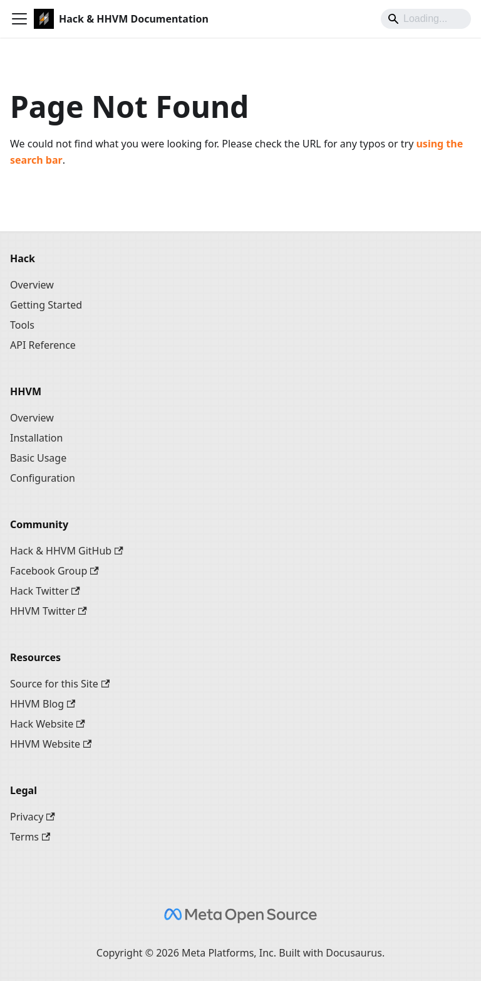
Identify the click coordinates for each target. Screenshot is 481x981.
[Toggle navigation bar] (19, 18)
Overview (32, 285)
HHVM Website (50, 744)
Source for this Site (60, 684)
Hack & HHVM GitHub (66, 551)
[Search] (426, 19)
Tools (22, 325)
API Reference (43, 345)
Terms (30, 837)
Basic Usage (38, 458)
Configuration (42, 478)
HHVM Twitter (48, 611)
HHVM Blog (42, 704)
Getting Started (46, 305)
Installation (36, 438)
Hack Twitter (45, 591)
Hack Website (47, 724)
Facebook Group (54, 571)
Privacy (32, 817)
